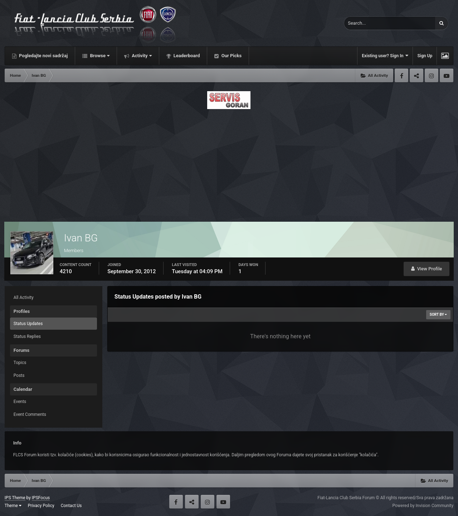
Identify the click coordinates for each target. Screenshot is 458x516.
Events (20, 401)
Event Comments (30, 414)
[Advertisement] (229, 163)
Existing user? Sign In (385, 55)
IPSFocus (41, 497)
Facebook (401, 75)
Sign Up (424, 55)
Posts (19, 375)
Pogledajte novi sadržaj (43, 55)
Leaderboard (186, 55)
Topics (20, 362)
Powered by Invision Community (422, 505)
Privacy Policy (41, 505)
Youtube (446, 75)
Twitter (416, 75)
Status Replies (27, 336)
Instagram (431, 75)
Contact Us (71, 505)
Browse (99, 55)
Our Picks (231, 55)
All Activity (24, 297)
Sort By (438, 314)
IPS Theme (15, 497)
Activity (141, 55)
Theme (13, 505)
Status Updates (28, 323)
